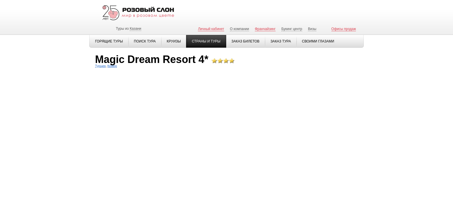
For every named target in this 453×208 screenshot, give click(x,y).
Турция (100, 66)
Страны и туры (206, 41)
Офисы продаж (343, 29)
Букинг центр (291, 29)
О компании (239, 29)
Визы (312, 29)
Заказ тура (280, 41)
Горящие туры (109, 41)
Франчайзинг (265, 29)
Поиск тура (145, 41)
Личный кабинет (211, 29)
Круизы (174, 41)
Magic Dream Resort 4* (151, 59)
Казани (135, 29)
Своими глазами (318, 41)
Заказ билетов (245, 41)
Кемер (112, 66)
